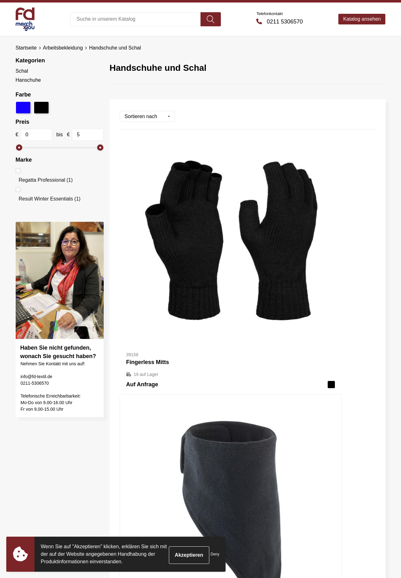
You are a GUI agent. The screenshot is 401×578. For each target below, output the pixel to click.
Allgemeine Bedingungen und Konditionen (332, 468)
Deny (215, 554)
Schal (22, 71)
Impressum (312, 502)
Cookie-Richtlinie (318, 483)
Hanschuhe (28, 80)
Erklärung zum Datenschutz (331, 492)
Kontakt (216, 463)
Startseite (26, 47)
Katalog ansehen (362, 19)
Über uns (127, 463)
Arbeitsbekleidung (63, 47)
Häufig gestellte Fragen (142, 473)
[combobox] (135, 19)
